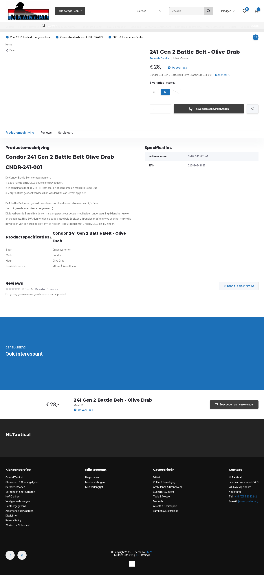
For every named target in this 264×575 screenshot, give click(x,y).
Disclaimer (12, 515)
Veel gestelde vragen (18, 501)
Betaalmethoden (15, 487)
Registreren (92, 477)
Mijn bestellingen (95, 482)
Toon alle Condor (159, 58)
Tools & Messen (116, 26)
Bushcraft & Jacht (91, 26)
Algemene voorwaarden (20, 510)
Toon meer (222, 75)
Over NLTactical (14, 477)
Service (142, 11)
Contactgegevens (16, 506)
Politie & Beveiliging (30, 26)
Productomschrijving (20, 132)
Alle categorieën (70, 11)
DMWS (149, 552)
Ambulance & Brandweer (62, 26)
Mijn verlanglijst (94, 487)
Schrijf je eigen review (239, 285)
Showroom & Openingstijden (22, 482)
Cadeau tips (247, 26)
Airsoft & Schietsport (158, 26)
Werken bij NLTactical (18, 525)
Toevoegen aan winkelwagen (209, 109)
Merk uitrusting (215, 26)
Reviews (46, 132)
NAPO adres (13, 496)
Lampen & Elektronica (188, 26)
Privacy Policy (13, 520)
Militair (10, 26)
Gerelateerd (65, 132)
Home (9, 44)
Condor (184, 58)
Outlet (232, 26)
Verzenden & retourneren (20, 491)
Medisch (136, 26)
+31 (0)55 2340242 (245, 496)
